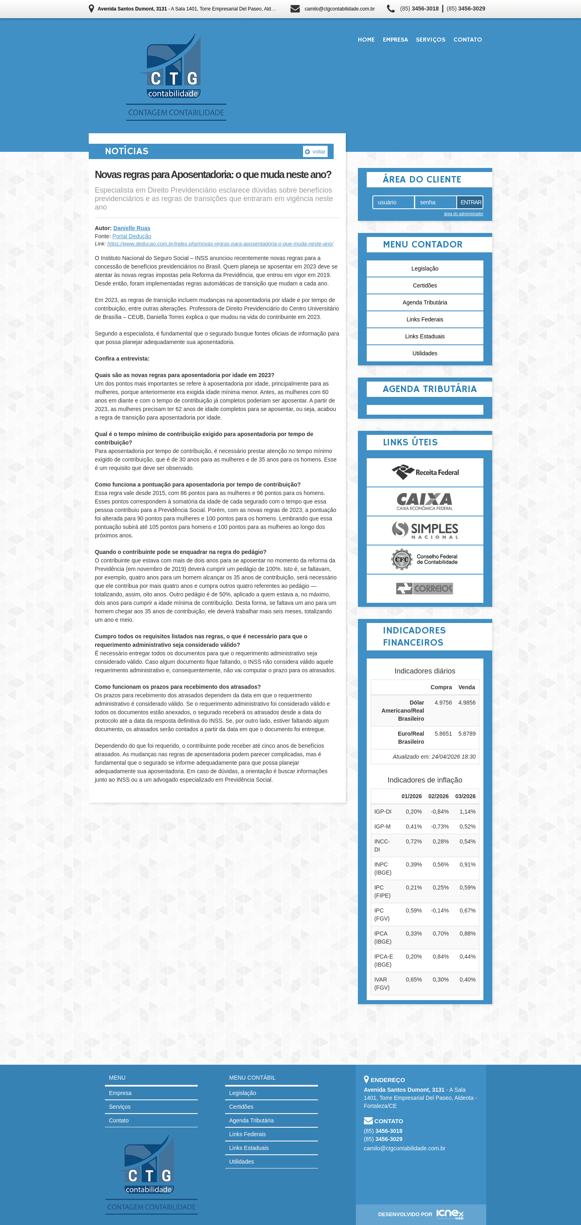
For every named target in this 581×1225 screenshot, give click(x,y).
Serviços (430, 40)
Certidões (425, 285)
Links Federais (425, 319)
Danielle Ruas (131, 228)
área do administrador (463, 214)
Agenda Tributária (425, 302)
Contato (468, 40)
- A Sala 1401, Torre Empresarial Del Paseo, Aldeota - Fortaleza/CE (205, 9)
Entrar (471, 202)
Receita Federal (425, 472)
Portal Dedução (132, 236)
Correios (425, 589)
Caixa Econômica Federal (425, 501)
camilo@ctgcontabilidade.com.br (340, 9)
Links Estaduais (425, 336)
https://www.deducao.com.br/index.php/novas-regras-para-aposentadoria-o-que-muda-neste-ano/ (220, 244)
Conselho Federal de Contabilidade (425, 559)
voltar (315, 152)
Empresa (395, 40)
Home (366, 40)
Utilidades (425, 353)
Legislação (425, 268)
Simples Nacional (425, 530)
